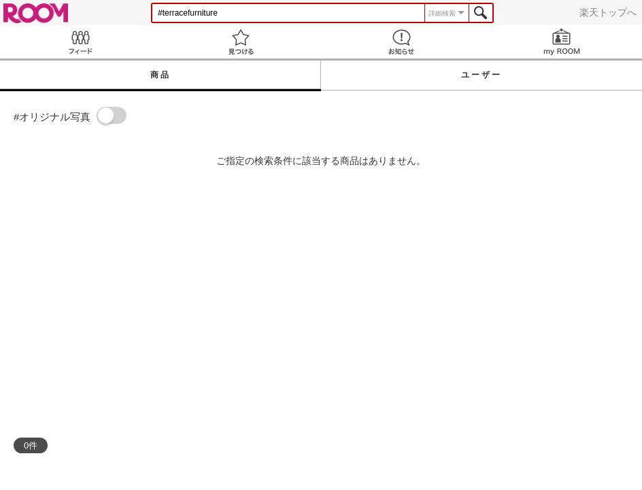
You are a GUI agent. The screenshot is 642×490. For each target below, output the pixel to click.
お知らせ (401, 42)
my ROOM (562, 42)
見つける (240, 42)
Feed (80, 42)
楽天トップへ (608, 12)
